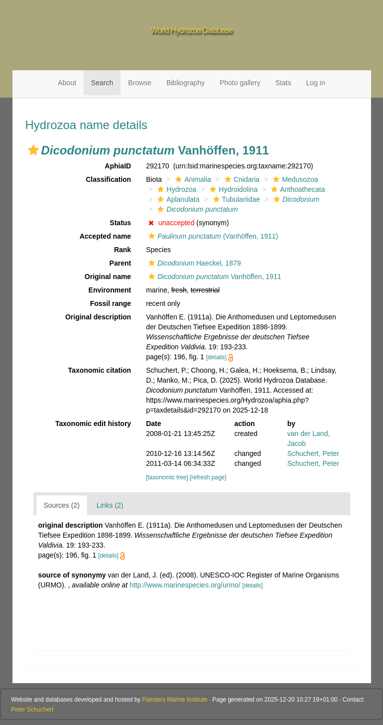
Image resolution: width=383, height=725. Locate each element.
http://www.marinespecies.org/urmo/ (185, 585)
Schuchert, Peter (313, 453)
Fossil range (110, 303)
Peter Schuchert (32, 709)
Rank (122, 250)
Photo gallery (240, 83)
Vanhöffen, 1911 (213, 277)
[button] (33, 150)
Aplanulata (177, 199)
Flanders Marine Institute (175, 699)
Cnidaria (240, 179)
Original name (108, 277)
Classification (108, 179)
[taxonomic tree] (167, 477)
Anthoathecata (296, 189)
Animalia (192, 179)
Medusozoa (294, 179)
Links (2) (110, 505)
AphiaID (118, 166)
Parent (120, 263)
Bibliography (185, 83)
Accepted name (105, 236)
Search (102, 83)
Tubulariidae (235, 199)
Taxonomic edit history (93, 424)
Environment (110, 290)
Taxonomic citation (99, 370)
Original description (98, 317)
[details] (216, 357)
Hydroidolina (232, 189)
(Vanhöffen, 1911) (212, 236)
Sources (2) (62, 505)
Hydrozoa (175, 189)
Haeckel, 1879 (193, 263)
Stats (283, 83)
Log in (315, 83)
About (67, 83)
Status (120, 223)
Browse (139, 83)
